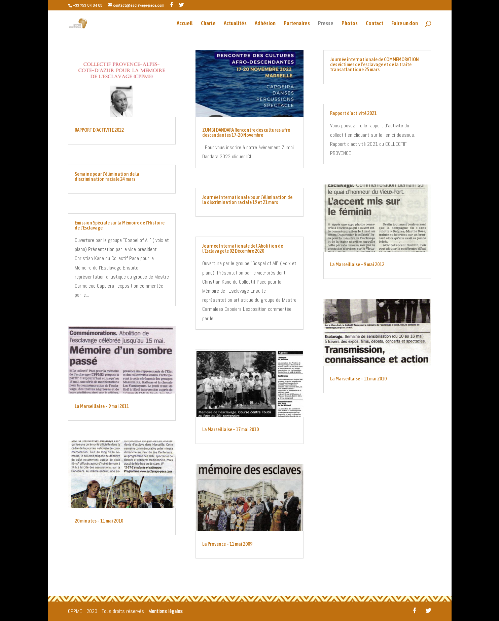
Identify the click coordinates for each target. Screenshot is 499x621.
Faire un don (404, 24)
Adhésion (265, 24)
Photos (350, 24)
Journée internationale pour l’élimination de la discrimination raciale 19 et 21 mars (247, 199)
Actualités (235, 24)
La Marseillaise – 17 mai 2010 (230, 429)
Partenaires (297, 24)
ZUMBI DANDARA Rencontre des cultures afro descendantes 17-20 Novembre (246, 132)
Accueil (185, 24)
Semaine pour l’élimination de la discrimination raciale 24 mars (107, 176)
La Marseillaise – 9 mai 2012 (357, 264)
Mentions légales (165, 611)
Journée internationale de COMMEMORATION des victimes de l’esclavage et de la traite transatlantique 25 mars (374, 64)
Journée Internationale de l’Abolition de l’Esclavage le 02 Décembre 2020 (242, 248)
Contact (374, 24)
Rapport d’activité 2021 (353, 113)
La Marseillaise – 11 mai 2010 (358, 378)
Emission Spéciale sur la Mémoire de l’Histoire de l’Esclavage (120, 225)
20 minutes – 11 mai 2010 (99, 521)
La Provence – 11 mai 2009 (227, 544)
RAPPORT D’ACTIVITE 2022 (99, 130)
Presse (325, 24)
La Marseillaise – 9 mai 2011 (102, 406)
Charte (208, 24)
